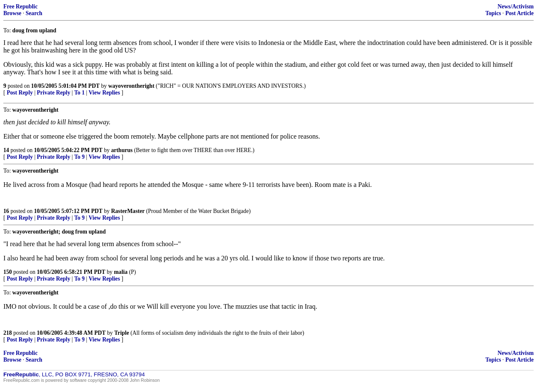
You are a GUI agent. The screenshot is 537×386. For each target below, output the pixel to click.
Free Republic (20, 6)
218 (7, 333)
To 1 (79, 92)
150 (7, 272)
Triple (121, 333)
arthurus (122, 150)
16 (6, 211)
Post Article (519, 13)
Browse (12, 13)
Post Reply (20, 92)
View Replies (104, 92)
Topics (493, 13)
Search (34, 13)
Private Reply (53, 92)
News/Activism (516, 6)
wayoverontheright (131, 86)
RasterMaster (128, 211)
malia (121, 272)
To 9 (79, 157)
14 (6, 150)
